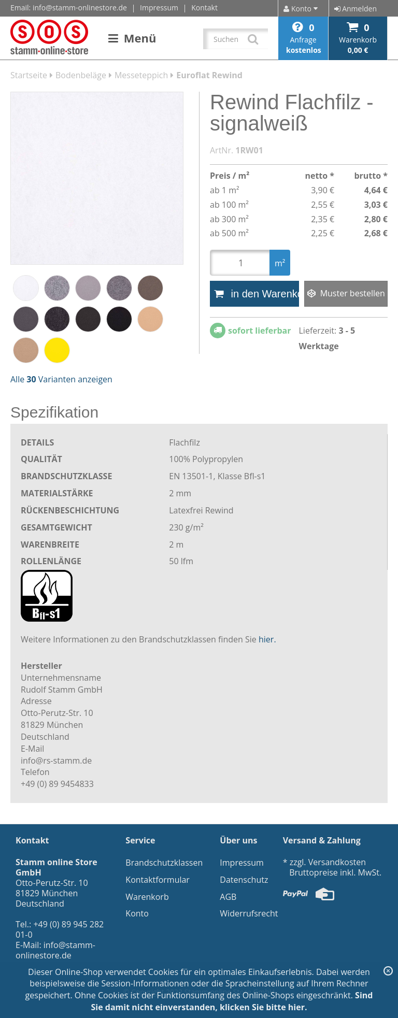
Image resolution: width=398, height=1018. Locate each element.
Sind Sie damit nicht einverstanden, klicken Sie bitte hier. (232, 1001)
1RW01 (249, 150)
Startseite (28, 75)
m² (280, 263)
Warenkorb (146, 896)
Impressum (159, 7)
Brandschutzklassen (164, 862)
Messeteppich (141, 75)
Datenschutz (244, 879)
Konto (137, 913)
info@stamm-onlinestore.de (80, 7)
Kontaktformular (157, 879)
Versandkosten (337, 862)
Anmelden (355, 8)
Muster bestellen (346, 293)
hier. (267, 639)
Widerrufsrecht (249, 913)
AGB (228, 896)
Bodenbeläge (80, 75)
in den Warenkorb (256, 293)
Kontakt (204, 7)
